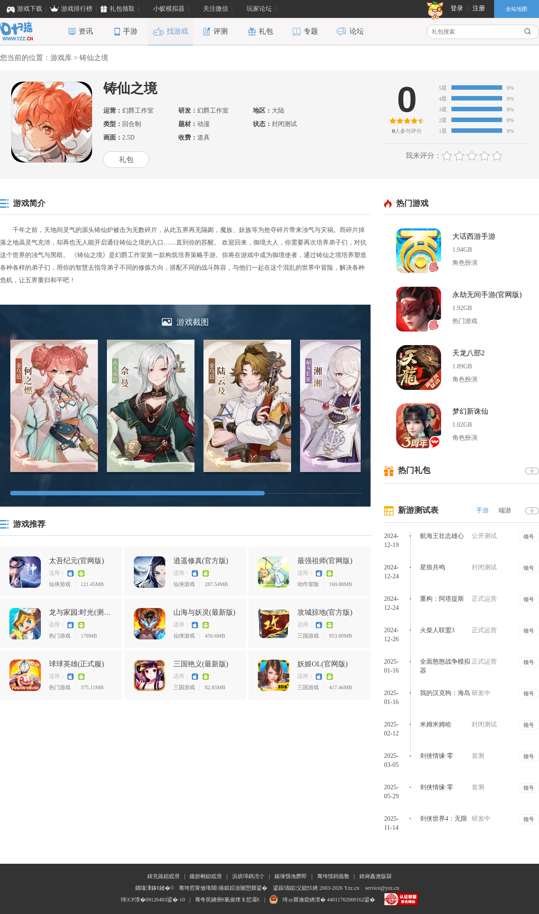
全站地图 (516, 9)
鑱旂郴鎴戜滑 (206, 876)
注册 (479, 8)
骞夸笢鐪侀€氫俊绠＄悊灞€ (227, 900)
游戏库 (61, 57)
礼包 (126, 159)
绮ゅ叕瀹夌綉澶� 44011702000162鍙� (329, 900)
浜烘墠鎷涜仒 (248, 876)
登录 (457, 8)
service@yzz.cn (382, 888)
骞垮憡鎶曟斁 (333, 876)
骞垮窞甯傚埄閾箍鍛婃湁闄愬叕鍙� (223, 888)
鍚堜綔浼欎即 (290, 876)
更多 (532, 471)
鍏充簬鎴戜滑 (163, 876)
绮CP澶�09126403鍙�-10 (153, 900)
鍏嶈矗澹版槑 (375, 876)
